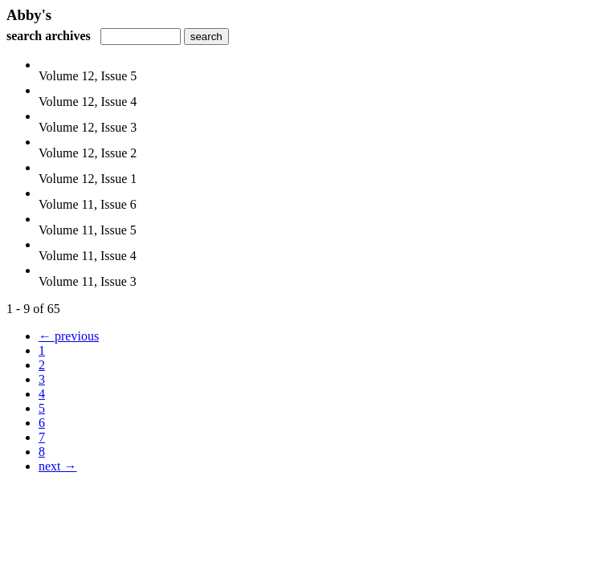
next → (58, 466)
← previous (69, 336)
